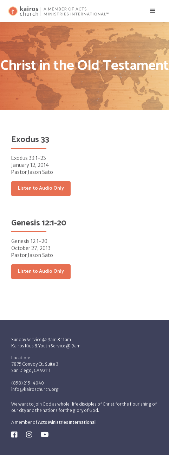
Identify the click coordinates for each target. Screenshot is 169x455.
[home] (58, 11)
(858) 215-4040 (27, 383)
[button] (152, 11)
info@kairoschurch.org (35, 389)
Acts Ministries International (67, 422)
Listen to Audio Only (41, 188)
